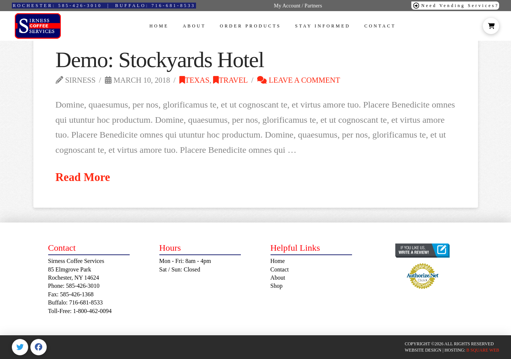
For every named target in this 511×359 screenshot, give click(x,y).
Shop (277, 286)
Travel (230, 80)
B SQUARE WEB (483, 350)
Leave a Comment (298, 80)
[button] (491, 26)
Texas (194, 80)
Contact (280, 269)
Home (278, 261)
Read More (83, 177)
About (278, 277)
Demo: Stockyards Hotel (160, 59)
